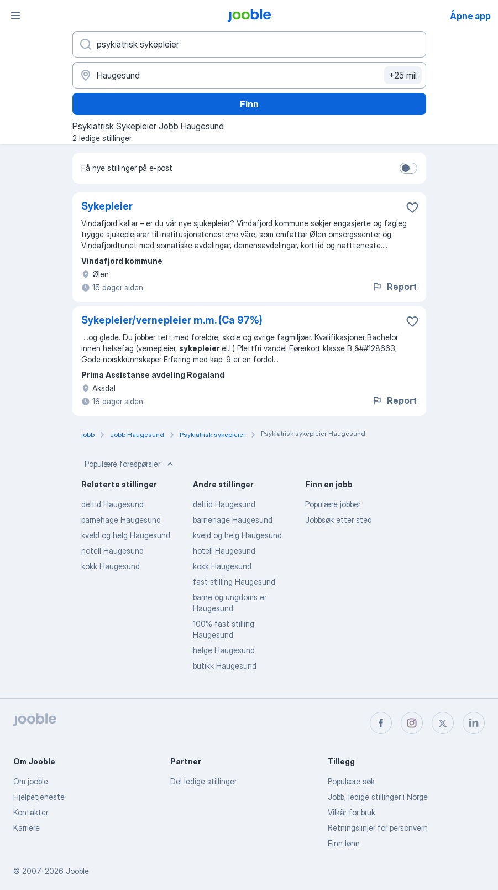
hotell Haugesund (112, 550)
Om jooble (30, 781)
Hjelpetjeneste (39, 796)
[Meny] (15, 15)
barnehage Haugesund (121, 519)
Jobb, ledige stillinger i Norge (378, 796)
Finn (249, 104)
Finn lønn (344, 843)
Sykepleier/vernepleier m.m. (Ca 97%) (172, 320)
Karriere (26, 827)
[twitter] (443, 723)
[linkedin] (474, 723)
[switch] (408, 168)
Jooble (77, 871)
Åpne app (470, 16)
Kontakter (30, 812)
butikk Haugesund (224, 665)
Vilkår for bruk (351, 812)
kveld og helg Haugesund (125, 535)
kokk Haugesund (110, 566)
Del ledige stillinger (203, 781)
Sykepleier (107, 206)
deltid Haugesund (112, 504)
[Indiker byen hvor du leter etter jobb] (249, 75)
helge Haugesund (224, 650)
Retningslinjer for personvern (378, 827)
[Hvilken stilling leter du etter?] (249, 44)
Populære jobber (332, 504)
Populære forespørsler (130, 464)
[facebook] (381, 723)
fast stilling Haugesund (234, 581)
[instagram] (412, 723)
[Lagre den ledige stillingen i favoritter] (412, 207)
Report (394, 286)
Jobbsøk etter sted (338, 519)
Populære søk (351, 781)
